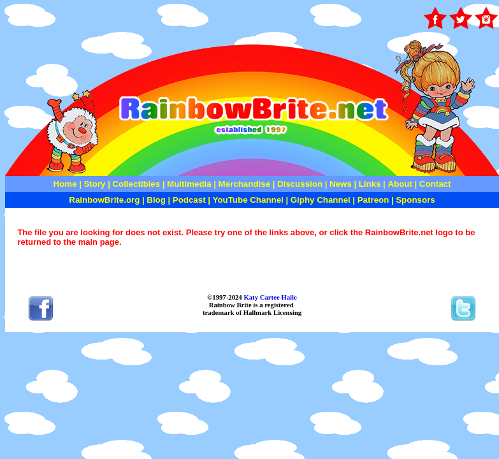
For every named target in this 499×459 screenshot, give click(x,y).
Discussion (299, 184)
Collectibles (136, 184)
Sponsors (415, 200)
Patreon (372, 200)
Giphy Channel (321, 200)
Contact (435, 184)
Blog (156, 200)
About (400, 184)
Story (94, 184)
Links (370, 184)
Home (65, 184)
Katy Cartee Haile (269, 297)
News (339, 184)
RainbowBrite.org (104, 200)
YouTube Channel (248, 200)
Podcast (189, 200)
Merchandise (244, 184)
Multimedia (189, 184)
